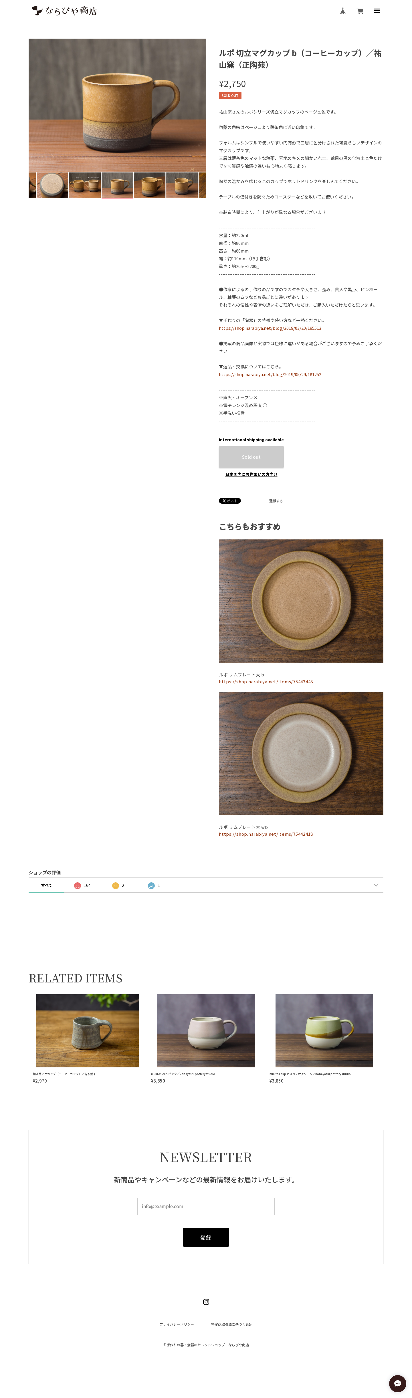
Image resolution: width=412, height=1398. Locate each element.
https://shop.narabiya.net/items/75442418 (266, 834)
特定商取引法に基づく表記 (231, 1324)
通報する (276, 501)
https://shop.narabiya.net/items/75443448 (266, 681)
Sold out (251, 457)
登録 (205, 1238)
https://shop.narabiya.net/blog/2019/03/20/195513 (270, 328)
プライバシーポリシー (177, 1324)
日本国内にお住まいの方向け (251, 474)
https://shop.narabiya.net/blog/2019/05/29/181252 (270, 374)
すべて (46, 885)
